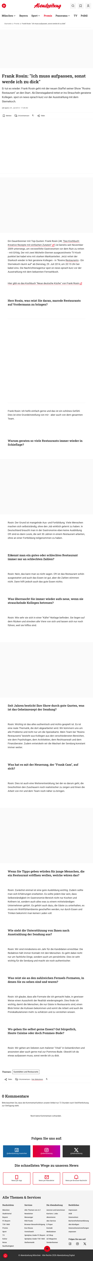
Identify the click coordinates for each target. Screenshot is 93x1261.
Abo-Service (51, 1221)
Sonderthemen (52, 1242)
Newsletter (28, 1214)
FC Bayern (6, 1221)
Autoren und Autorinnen (55, 1210)
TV (3, 1235)
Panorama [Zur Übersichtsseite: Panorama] (61, 15)
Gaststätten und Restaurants (25, 1072)
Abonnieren (50, 1217)
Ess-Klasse (28, 1228)
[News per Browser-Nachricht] (76, 1178)
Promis (16, 24)
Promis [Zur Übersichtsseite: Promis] (48, 15)
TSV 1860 (6, 1224)
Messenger (28, 1217)
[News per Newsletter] (46, 1178)
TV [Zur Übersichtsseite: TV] (75, 15)
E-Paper (49, 1224)
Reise (4, 1242)
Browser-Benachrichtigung (34, 1224)
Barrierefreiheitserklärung (79, 1221)
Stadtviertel (7, 1214)
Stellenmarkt (29, 1242)
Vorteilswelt (29, 1232)
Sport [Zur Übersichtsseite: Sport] (34, 15)
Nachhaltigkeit (8, 1246)
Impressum (73, 1210)
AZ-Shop (49, 1235)
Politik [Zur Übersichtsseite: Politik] (84, 15)
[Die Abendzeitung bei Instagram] (46, 1151)
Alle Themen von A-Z (32, 1210)
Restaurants (72, 260)
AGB (70, 1214)
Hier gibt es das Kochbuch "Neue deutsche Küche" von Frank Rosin (43, 283)
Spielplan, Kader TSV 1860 (34, 1239)
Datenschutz (73, 1217)
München (6, 1210)
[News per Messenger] (16, 1178)
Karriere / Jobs (52, 1214)
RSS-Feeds (28, 1221)
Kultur (4, 1239)
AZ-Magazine (51, 1239)
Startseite (8, 24)
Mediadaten (51, 1232)
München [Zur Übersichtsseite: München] (7, 15)
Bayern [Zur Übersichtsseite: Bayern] (23, 15)
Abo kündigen (74, 1224)
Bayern (5, 1217)
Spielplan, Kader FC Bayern (34, 1235)
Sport (4, 1232)
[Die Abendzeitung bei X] (76, 1151)
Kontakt (49, 1228)
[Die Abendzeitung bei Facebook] (16, 1151)
